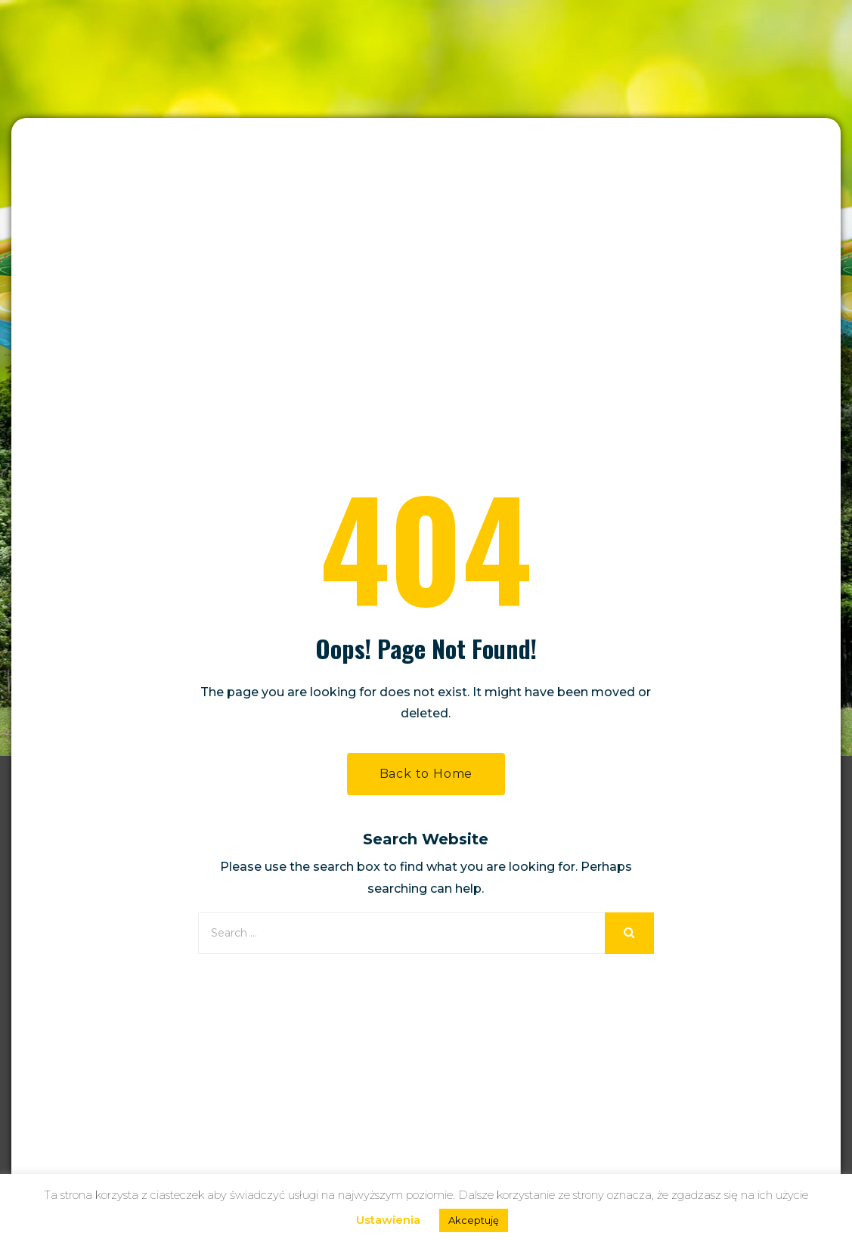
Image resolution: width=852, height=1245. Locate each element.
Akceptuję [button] (473, 1220)
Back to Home (426, 424)
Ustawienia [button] (388, 1219)
